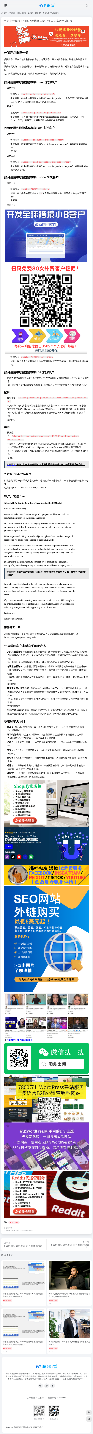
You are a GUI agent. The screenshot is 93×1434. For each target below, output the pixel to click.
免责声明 (52, 1398)
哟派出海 (22, 1427)
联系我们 (41, 1398)
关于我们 (31, 1398)
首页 (5, 13)
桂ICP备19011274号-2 (34, 1427)
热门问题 (11, 13)
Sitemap (62, 1398)
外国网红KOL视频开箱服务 (19, 1040)
